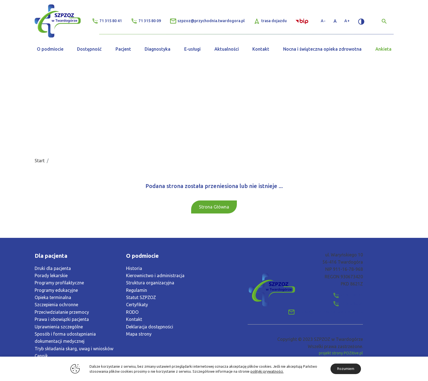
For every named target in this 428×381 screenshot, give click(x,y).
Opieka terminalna (53, 297)
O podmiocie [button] (50, 49)
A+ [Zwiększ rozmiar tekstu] (347, 21)
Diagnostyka (157, 49)
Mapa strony (139, 333)
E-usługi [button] (192, 49)
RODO (132, 312)
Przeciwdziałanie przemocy (62, 312)
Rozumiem (345, 368)
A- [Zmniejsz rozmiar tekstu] (323, 21)
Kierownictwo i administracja (155, 275)
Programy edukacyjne (56, 290)
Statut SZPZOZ (141, 297)
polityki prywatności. (267, 371)
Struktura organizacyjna (150, 282)
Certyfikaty (137, 304)
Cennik (41, 355)
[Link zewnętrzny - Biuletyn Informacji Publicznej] (302, 21)
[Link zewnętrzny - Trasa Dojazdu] (270, 21)
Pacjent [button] (123, 49)
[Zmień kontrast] (361, 21)
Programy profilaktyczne (59, 282)
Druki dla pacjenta (53, 268)
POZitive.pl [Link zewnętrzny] (353, 353)
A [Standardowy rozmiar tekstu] (335, 21)
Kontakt (260, 49)
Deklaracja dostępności (149, 326)
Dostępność (89, 49)
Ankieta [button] (383, 49)
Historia (134, 268)
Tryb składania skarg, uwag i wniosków (74, 348)
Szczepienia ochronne (56, 304)
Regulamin (136, 290)
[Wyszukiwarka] (384, 21)
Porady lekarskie (51, 275)
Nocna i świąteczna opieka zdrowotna (322, 49)
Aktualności (226, 49)
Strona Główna (214, 206)
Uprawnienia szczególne (59, 326)
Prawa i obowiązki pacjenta (62, 319)
